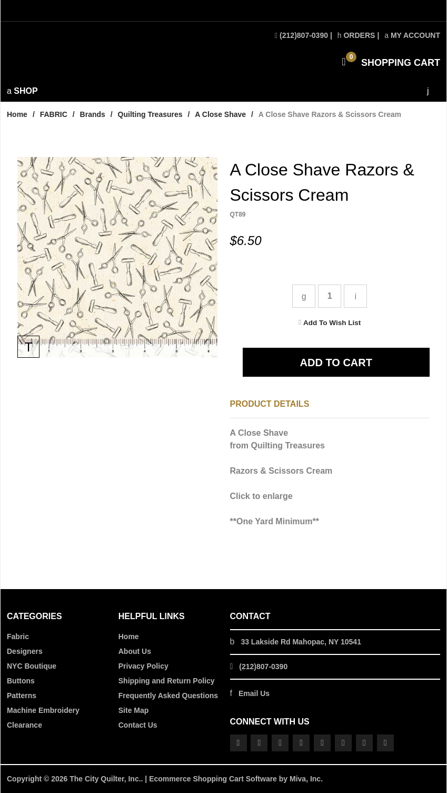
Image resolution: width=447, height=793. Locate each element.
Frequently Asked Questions (168, 695)
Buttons (21, 681)
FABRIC (53, 114)
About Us (134, 651)
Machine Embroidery (43, 710)
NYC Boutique (31, 666)
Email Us (254, 693)
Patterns (21, 695)
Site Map (133, 710)
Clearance (24, 725)
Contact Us (137, 725)
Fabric (18, 636)
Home (17, 114)
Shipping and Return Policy (166, 681)
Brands (92, 114)
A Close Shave (220, 114)
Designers (25, 651)
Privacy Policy (143, 666)
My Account (412, 35)
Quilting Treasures (150, 114)
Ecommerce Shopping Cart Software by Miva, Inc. (236, 779)
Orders (356, 35)
